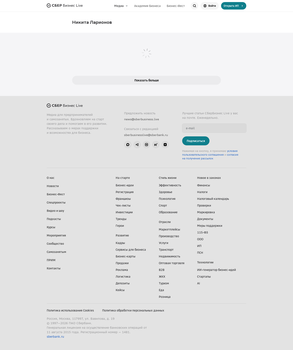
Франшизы (123, 199)
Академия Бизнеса (147, 6)
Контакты (54, 268)
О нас (50, 178)
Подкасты (54, 219)
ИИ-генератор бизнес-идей (216, 270)
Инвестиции (124, 212)
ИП (199, 246)
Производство (169, 236)
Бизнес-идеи (125, 185)
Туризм (164, 283)
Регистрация (125, 192)
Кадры (120, 243)
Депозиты (123, 283)
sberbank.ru (55, 336)
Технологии (205, 262)
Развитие (122, 235)
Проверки (204, 205)
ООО (200, 239)
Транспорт (166, 249)
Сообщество (55, 243)
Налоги (202, 192)
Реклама (122, 270)
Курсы (51, 227)
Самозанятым (56, 252)
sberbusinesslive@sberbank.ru (146, 135)
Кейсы (120, 290)
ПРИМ (51, 260)
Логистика (123, 276)
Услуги (163, 243)
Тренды (121, 219)
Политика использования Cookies (70, 310)
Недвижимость (169, 256)
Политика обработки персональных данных (133, 310)
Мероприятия (56, 235)
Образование (168, 212)
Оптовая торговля (171, 263)
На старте (123, 178)
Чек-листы (123, 205)
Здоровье (165, 192)
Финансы (203, 185)
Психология (167, 199)
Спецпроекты (56, 202)
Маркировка (206, 212)
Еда (161, 290)
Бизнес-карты (125, 256)
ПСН (200, 252)
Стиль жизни (167, 178)
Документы (205, 219)
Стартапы (204, 276)
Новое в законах (209, 178)
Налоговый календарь (213, 199)
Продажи (122, 263)
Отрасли (165, 222)
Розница (165, 297)
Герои (120, 225)
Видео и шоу (55, 211)
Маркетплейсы (169, 229)
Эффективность (170, 185)
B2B (161, 270)
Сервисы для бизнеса (131, 249)
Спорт (163, 205)
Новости (53, 186)
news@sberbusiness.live (141, 119)
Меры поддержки (209, 225)
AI (198, 283)
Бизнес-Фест (176, 6)
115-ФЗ (202, 232)
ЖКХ (162, 276)
